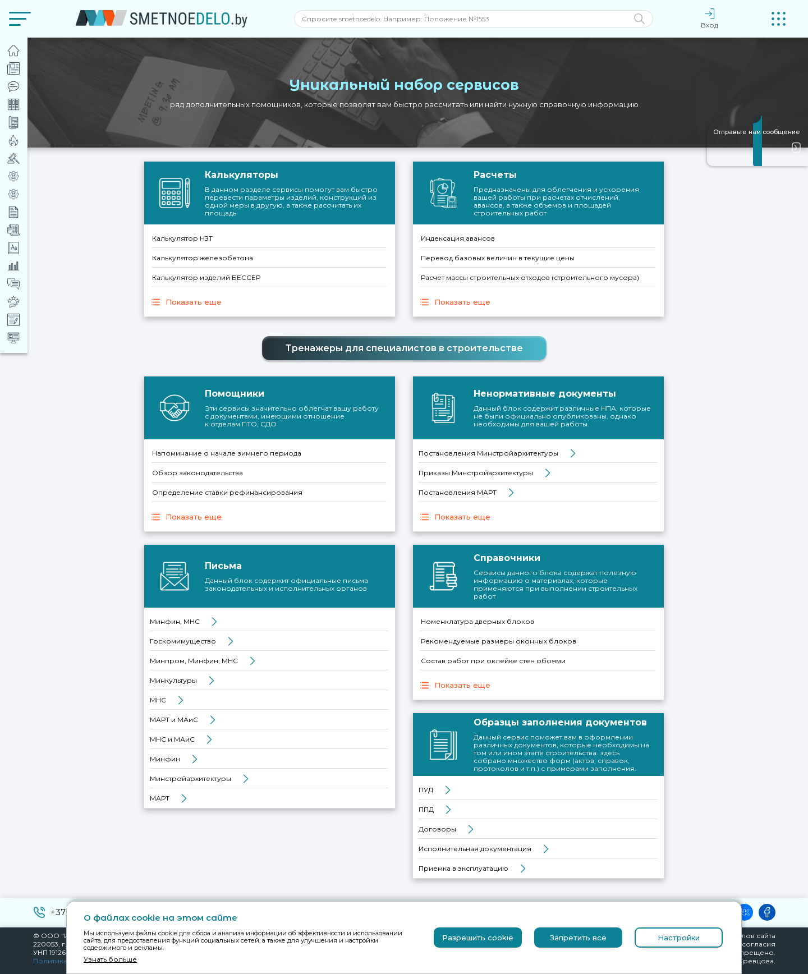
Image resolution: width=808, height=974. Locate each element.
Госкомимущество (183, 641)
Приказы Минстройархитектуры (476, 472)
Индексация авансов (458, 238)
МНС (158, 700)
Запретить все (578, 937)
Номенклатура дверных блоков (477, 621)
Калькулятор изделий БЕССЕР (206, 277)
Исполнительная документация (475, 848)
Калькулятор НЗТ (182, 238)
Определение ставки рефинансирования (227, 492)
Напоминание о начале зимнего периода (226, 453)
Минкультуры (173, 680)
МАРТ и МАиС (174, 719)
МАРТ (159, 798)
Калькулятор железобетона (202, 258)
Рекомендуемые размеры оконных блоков (498, 641)
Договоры (437, 829)
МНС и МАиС (172, 739)
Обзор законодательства (197, 472)
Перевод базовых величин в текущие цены (498, 258)
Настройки (679, 937)
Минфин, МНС (175, 621)
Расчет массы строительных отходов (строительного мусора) (530, 277)
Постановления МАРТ (458, 492)
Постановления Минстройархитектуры (488, 453)
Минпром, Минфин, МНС (194, 660)
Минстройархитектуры (190, 778)
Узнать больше (110, 959)
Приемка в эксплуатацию (463, 868)
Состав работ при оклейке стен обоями (493, 660)
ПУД (426, 789)
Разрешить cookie (477, 937)
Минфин (165, 759)
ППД (426, 809)
